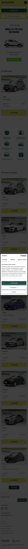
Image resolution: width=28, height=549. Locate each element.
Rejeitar (14, 292)
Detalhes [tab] (13, 259)
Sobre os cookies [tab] (22, 259)
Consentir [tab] (4, 259)
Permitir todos (14, 283)
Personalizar (14, 287)
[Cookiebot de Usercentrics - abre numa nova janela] (20, 256)
